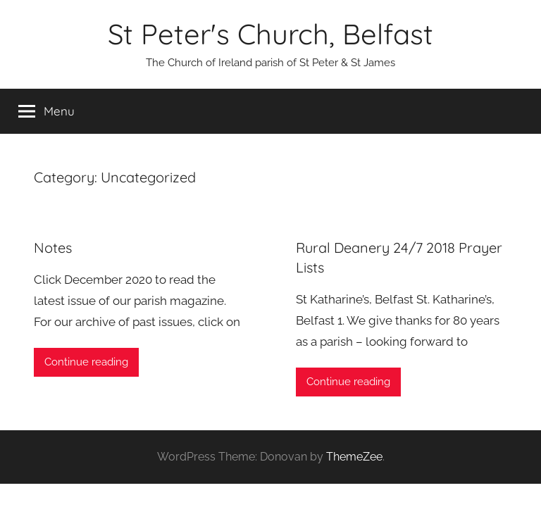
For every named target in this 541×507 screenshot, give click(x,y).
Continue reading (86, 362)
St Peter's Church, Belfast (270, 33)
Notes (53, 247)
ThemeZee (354, 456)
